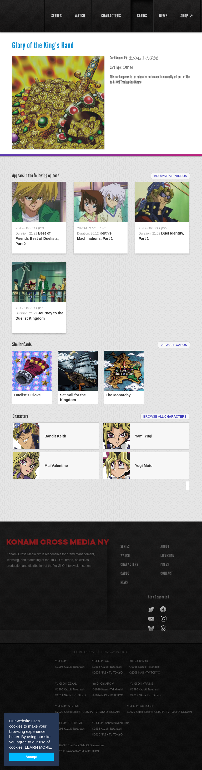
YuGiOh (22, 16)
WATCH (125, 555)
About (164, 546)
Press (164, 564)
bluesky (151, 628)
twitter (151, 609)
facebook (163, 609)
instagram (164, 619)
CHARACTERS (129, 564)
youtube (151, 619)
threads (164, 628)
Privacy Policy (115, 652)
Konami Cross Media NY (58, 543)
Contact (166, 573)
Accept (31, 757)
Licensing (167, 555)
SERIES (125, 546)
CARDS (124, 573)
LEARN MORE (38, 747)
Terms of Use (84, 652)
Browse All (170, 176)
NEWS (124, 582)
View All (174, 345)
